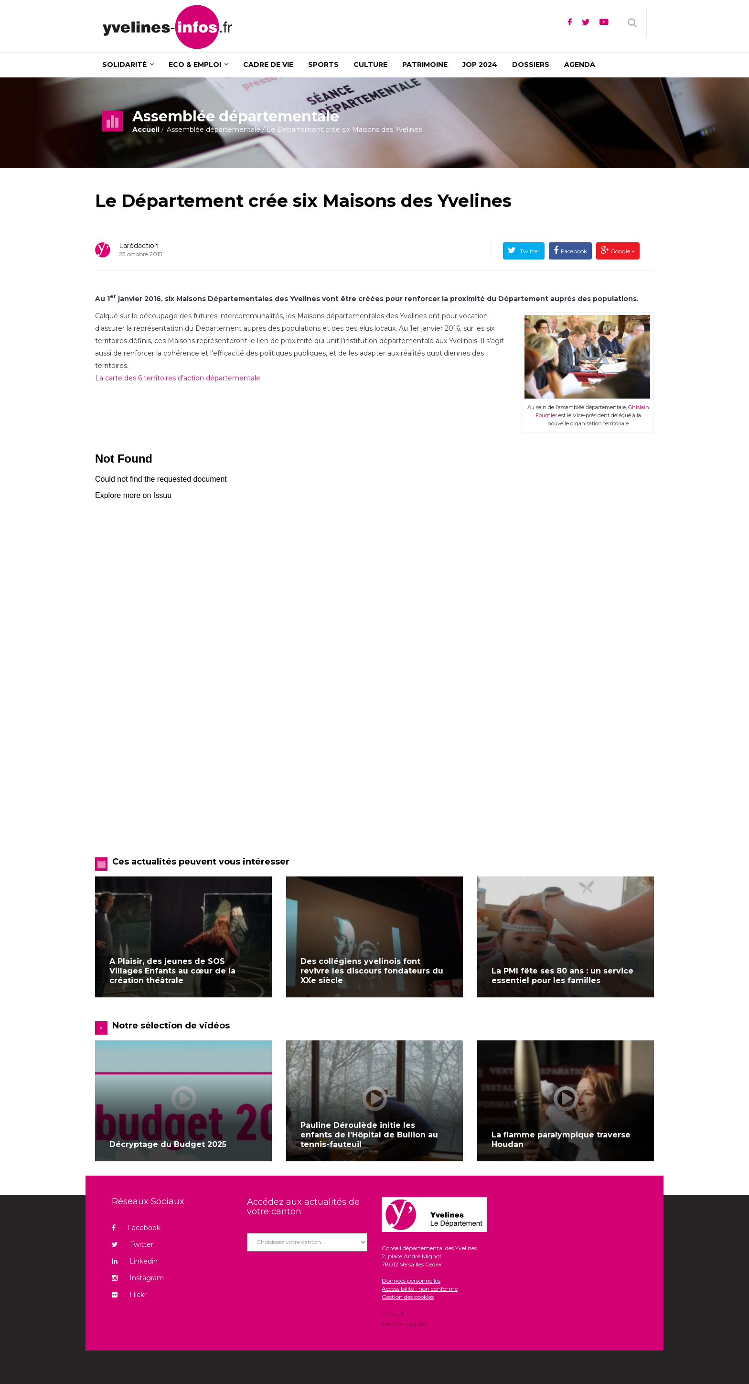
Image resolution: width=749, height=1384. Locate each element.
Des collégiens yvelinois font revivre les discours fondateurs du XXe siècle (371, 971)
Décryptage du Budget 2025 (167, 1144)
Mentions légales (404, 1323)
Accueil (146, 129)
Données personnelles (411, 1280)
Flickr (129, 1294)
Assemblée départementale (213, 129)
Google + (622, 251)
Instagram (138, 1278)
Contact (393, 1314)
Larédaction (139, 245)
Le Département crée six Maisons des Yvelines (303, 200)
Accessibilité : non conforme (420, 1288)
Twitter (529, 251)
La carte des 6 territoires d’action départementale (177, 378)
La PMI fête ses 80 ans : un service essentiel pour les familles (562, 975)
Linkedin (135, 1261)
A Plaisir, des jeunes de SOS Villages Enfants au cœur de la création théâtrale (172, 971)
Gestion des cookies (408, 1296)
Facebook (574, 251)
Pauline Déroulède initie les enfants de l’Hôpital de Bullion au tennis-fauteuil (369, 1135)
